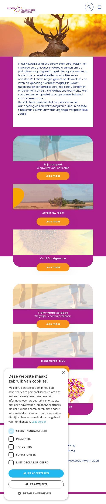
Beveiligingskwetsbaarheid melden (76, 460)
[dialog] (36, 434)
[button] (36, 493)
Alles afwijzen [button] (36, 484)
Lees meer (53, 176)
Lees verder (39, 422)
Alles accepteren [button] (36, 473)
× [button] (63, 373)
